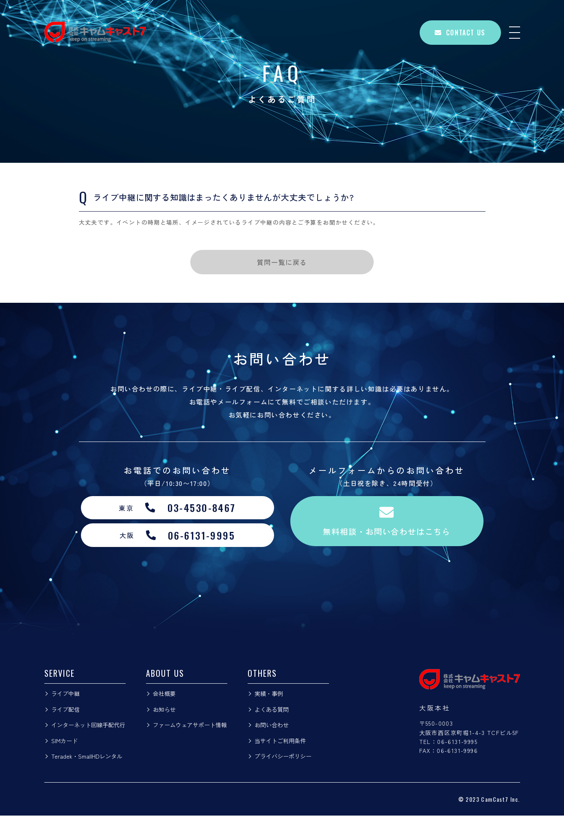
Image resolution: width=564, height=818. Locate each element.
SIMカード (64, 743)
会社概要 (164, 696)
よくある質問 (272, 711)
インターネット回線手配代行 (88, 727)
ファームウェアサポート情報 (190, 727)
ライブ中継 (65, 696)
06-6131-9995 (457, 744)
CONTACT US (460, 32)
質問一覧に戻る (282, 262)
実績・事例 (269, 696)
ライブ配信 (65, 711)
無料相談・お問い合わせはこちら (387, 522)
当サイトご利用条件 (280, 743)
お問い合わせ (272, 727)
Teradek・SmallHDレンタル (86, 759)
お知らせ (164, 711)
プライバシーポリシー (283, 759)
